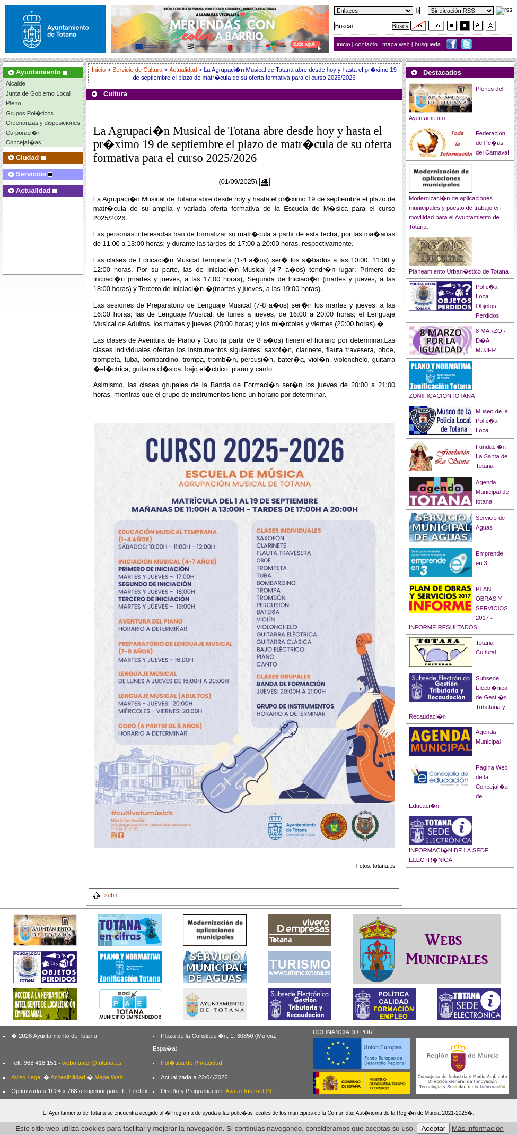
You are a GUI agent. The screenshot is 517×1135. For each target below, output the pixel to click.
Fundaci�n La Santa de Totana (491, 456)
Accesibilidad (67, 1077)
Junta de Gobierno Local (38, 93)
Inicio (99, 69)
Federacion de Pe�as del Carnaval (492, 143)
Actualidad (183, 69)
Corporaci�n (23, 133)
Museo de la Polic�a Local (492, 420)
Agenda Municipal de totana (492, 492)
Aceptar (433, 1128)
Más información (478, 1128)
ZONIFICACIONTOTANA (442, 395)
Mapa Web (108, 1077)
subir (104, 895)
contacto (366, 44)
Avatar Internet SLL (250, 1091)
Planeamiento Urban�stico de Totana (459, 271)
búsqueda (428, 44)
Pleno (13, 103)
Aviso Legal (26, 1077)
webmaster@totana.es (91, 1063)
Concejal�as (23, 142)
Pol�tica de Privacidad (191, 1063)
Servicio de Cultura (137, 69)
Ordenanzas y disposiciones (43, 123)
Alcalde (15, 83)
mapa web (396, 44)
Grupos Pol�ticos (30, 113)
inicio (344, 44)
